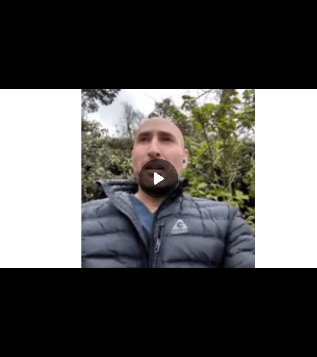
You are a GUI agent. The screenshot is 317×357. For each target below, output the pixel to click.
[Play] (158, 178)
